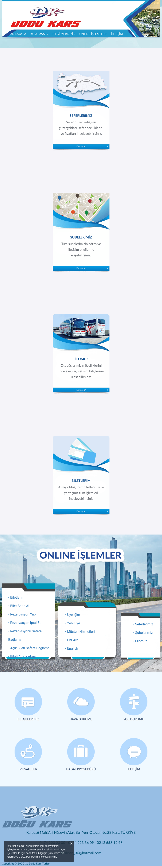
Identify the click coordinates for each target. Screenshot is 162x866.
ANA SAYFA (19, 34)
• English (71, 648)
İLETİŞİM (117, 34)
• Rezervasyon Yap (22, 614)
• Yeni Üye (72, 623)
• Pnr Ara (71, 640)
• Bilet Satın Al (18, 606)
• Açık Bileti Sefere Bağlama (29, 648)
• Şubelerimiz (143, 633)
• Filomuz (140, 641)
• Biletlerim (16, 597)
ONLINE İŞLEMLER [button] (93, 34)
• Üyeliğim (72, 615)
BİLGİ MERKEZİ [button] (64, 34)
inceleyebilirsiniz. (48, 856)
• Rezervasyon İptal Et (24, 623)
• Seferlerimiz (143, 624)
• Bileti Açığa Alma (22, 657)
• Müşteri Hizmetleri (80, 632)
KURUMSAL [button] (39, 34)
